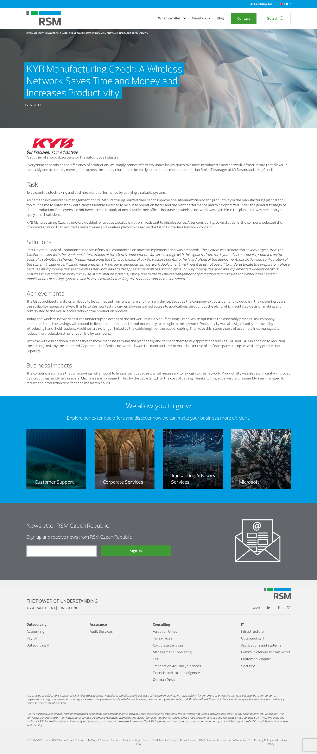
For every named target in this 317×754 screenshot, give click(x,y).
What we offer (172, 18)
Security (248, 665)
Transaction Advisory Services (177, 665)
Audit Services (101, 631)
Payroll (31, 638)
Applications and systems (261, 645)
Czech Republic (262, 4)
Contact (243, 18)
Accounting (35, 631)
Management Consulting (172, 652)
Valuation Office (165, 631)
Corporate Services (168, 645)
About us (201, 18)
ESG (156, 658)
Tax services (162, 638)
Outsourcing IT (38, 645)
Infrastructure (252, 631)
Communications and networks (266, 652)
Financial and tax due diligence (176, 672)
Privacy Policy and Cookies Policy (270, 742)
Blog (220, 18)
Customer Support (256, 658)
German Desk (164, 679)
